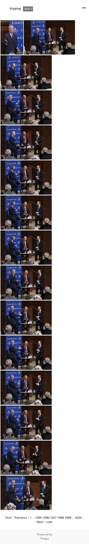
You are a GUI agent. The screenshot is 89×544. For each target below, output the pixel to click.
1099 (68, 517)
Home (15, 8)
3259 (78, 517)
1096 (45, 517)
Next (40, 522)
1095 (38, 517)
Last (49, 522)
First (8, 517)
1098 (60, 517)
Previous (20, 517)
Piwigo (44, 538)
